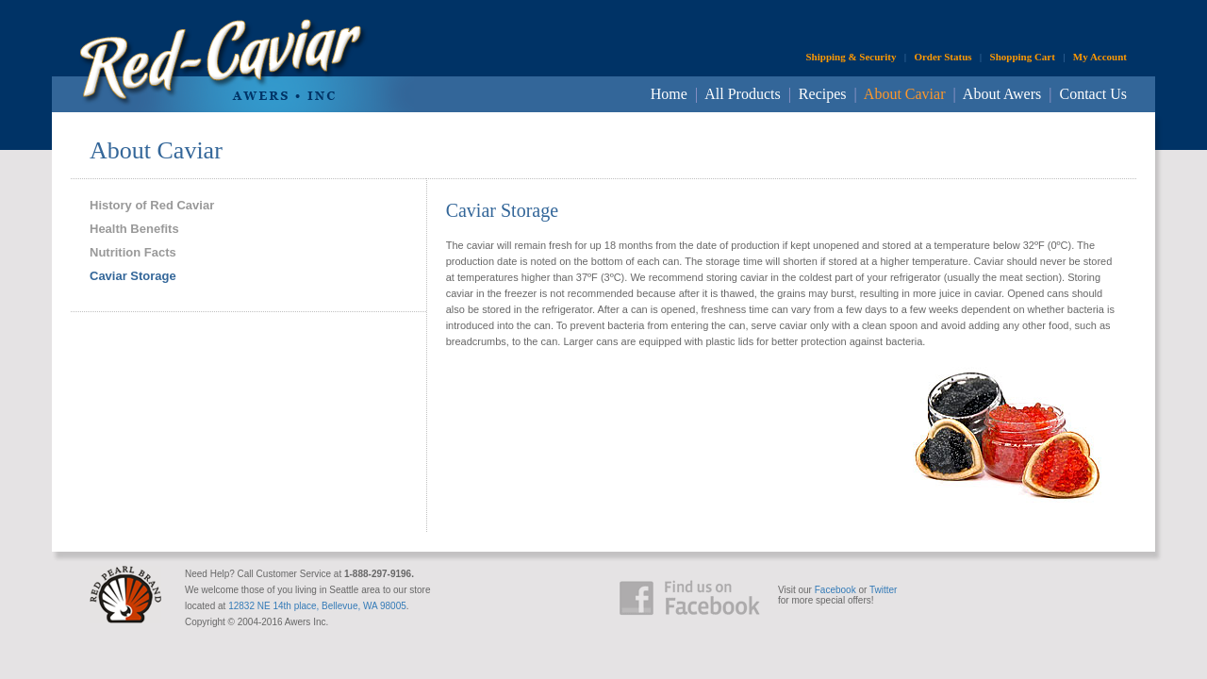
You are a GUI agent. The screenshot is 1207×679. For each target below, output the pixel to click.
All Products (742, 94)
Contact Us (1093, 94)
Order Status (942, 56)
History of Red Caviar (152, 205)
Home (669, 94)
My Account (1100, 56)
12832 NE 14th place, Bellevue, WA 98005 (317, 606)
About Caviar (905, 94)
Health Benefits (134, 229)
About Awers (1002, 94)
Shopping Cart (1022, 56)
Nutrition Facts (133, 252)
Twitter (883, 590)
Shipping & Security (850, 56)
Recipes (823, 94)
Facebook (835, 590)
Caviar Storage (133, 276)
